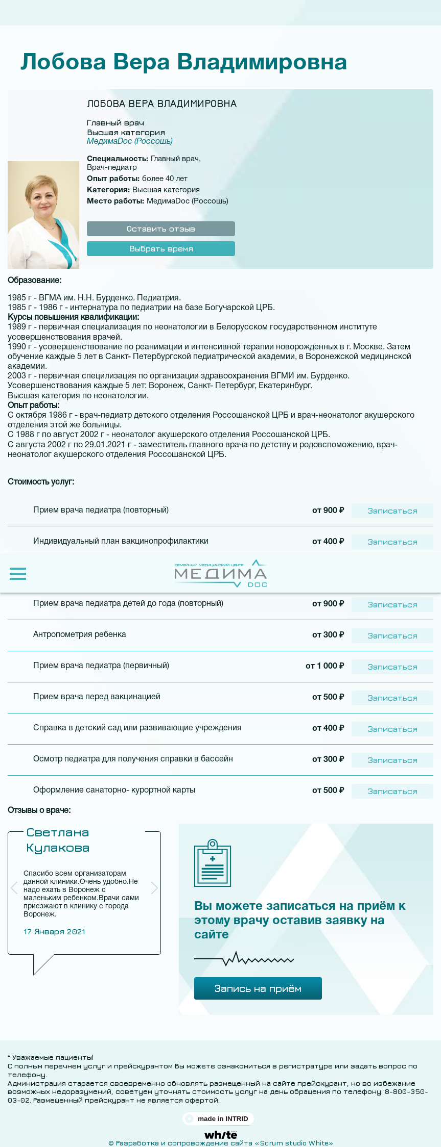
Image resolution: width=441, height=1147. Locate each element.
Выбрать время (161, 248)
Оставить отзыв (161, 228)
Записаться (392, 510)
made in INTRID (223, 1113)
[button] (154, 882)
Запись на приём (258, 982)
